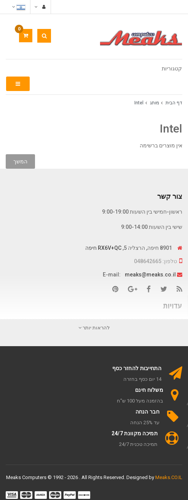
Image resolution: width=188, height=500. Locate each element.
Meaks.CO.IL (168, 477)
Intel (138, 102)
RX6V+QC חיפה (103, 248)
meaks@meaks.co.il (150, 275)
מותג (154, 102)
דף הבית (174, 102)
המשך (20, 161)
